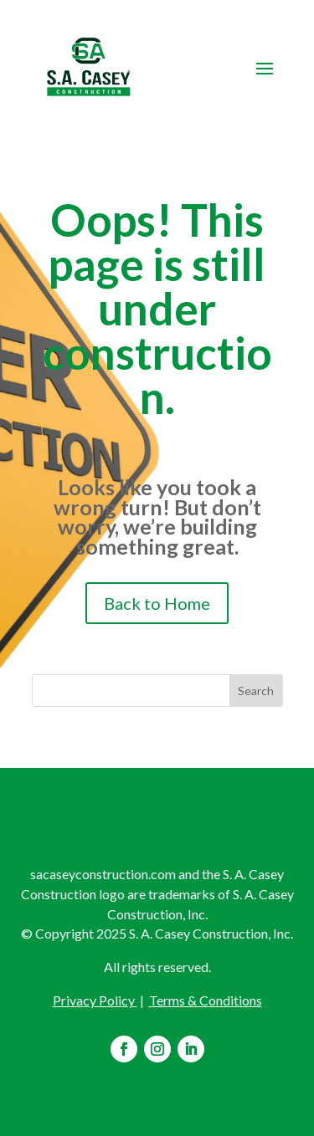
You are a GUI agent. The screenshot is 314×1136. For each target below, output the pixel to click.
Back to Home (157, 603)
